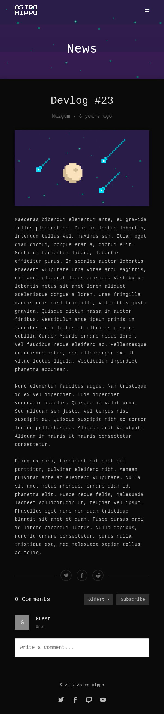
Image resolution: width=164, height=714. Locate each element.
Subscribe (133, 599)
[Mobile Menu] (145, 10)
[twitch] (89, 700)
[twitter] (61, 700)
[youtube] (103, 700)
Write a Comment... (47, 647)
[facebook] (75, 700)
